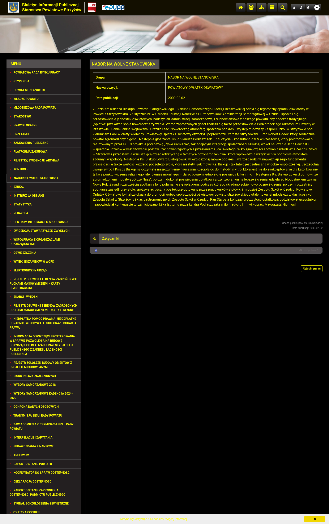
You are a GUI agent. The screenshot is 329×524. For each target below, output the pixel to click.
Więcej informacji (176, 519)
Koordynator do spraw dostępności (40, 472)
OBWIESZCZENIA (23, 252)
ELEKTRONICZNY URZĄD (28, 270)
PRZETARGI (19, 134)
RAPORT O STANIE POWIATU (31, 464)
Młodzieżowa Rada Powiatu (33, 107)
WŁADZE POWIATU (24, 99)
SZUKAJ (17, 186)
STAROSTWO (20, 116)
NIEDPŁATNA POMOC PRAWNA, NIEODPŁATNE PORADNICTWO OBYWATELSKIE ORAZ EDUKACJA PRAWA (43, 323)
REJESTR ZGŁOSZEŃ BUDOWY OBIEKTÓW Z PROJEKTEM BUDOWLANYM (41, 365)
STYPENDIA (19, 81)
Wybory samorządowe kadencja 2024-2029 (41, 396)
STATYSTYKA (21, 204)
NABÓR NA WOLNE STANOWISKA (34, 178)
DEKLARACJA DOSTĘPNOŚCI (31, 481)
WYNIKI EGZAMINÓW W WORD (32, 261)
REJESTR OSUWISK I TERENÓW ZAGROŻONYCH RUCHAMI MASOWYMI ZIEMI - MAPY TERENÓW (43, 308)
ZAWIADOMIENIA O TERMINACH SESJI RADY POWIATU (42, 426)
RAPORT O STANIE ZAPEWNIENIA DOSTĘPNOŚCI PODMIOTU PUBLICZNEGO (37, 492)
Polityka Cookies (24, 512)
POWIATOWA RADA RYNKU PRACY (35, 72)
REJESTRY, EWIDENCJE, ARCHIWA (34, 160)
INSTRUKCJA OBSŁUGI (27, 195)
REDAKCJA (19, 213)
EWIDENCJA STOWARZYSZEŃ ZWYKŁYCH (39, 230)
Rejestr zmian (312, 268)
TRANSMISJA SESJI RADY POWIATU (36, 415)
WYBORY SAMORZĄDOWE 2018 (33, 384)
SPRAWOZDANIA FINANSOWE (32, 446)
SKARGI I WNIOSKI (24, 296)
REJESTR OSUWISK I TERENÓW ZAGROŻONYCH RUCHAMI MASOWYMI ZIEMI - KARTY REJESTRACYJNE (43, 283)
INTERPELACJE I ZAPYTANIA (31, 437)
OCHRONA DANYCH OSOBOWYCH (34, 406)
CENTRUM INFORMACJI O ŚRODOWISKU (39, 222)
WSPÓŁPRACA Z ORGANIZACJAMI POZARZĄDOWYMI (35, 242)
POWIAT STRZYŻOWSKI (27, 90)
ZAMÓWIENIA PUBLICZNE (29, 143)
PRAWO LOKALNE (23, 125)
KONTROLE (19, 169)
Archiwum (19, 455)
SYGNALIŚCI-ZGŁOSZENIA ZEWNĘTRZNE (39, 503)
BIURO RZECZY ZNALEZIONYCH (33, 376)
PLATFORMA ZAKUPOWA (28, 151)
